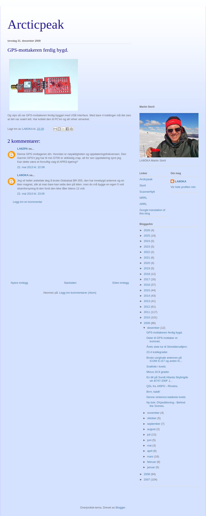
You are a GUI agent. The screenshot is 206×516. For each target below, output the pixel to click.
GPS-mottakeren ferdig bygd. (164, 332)
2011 (147, 312)
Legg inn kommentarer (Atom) (77, 292)
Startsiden (70, 282)
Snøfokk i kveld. (156, 366)
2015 (147, 290)
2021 (147, 257)
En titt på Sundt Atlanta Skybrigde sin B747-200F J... (167, 379)
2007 (147, 479)
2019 (147, 268)
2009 (147, 323)
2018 (147, 274)
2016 (147, 284)
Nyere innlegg (19, 282)
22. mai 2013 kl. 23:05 (31, 193)
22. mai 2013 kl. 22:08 (31, 167)
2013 (147, 301)
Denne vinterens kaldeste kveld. (166, 397)
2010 (147, 317)
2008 (147, 474)
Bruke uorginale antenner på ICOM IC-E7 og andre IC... (164, 359)
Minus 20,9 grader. (158, 371)
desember (153, 327)
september (154, 423)
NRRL (143, 197)
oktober (152, 418)
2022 (147, 252)
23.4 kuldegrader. (157, 352)
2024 (147, 241)
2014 (147, 295)
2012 (147, 306)
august (151, 429)
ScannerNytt (147, 191)
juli (149, 434)
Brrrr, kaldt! (153, 391)
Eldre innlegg (120, 282)
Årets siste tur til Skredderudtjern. (167, 346)
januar (151, 467)
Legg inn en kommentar (27, 201)
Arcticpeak (36, 24)
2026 (147, 230)
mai (150, 445)
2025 (147, 235)
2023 (147, 246)
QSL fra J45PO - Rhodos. (162, 386)
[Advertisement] (70, 244)
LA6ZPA (22, 148)
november (153, 412)
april (150, 450)
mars (150, 456)
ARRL (143, 204)
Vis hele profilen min (183, 187)
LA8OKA (23, 175)
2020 (147, 263)
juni (149, 440)
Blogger (120, 507)
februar (152, 461)
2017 (147, 279)
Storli (142, 185)
